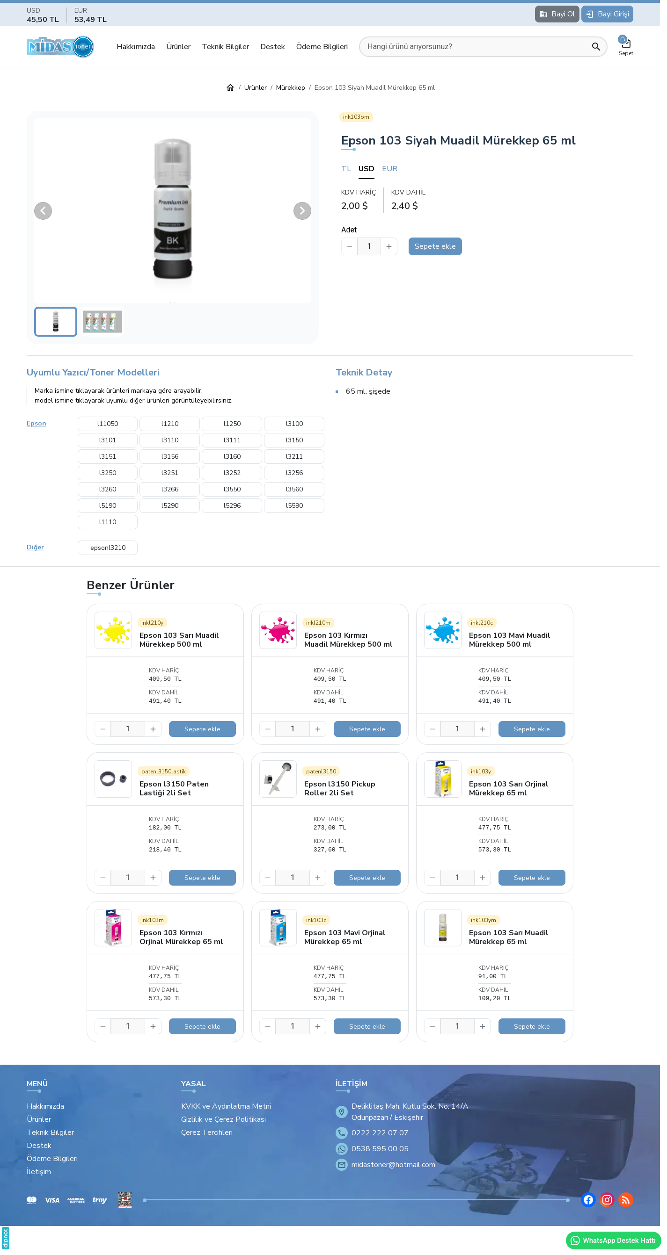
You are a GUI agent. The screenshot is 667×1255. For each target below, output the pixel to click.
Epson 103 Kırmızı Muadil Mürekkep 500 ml (348, 639)
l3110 (169, 440)
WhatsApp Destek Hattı (613, 1240)
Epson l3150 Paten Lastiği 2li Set (174, 788)
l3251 (169, 473)
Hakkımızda (136, 47)
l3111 (232, 440)
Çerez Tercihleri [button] (207, 1132)
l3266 (169, 489)
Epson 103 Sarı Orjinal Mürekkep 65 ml (509, 788)
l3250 (107, 473)
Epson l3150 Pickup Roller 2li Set (339, 788)
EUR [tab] (389, 169)
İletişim (39, 1172)
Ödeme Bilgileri (322, 47)
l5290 (169, 505)
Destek (272, 47)
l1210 (169, 423)
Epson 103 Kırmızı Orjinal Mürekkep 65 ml (181, 937)
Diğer (35, 547)
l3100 (294, 423)
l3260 (107, 489)
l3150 (294, 440)
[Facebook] (588, 1199)
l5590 (294, 505)
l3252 (232, 473)
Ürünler (178, 47)
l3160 (232, 456)
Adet (349, 229)
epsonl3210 (107, 547)
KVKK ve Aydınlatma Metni (226, 1106)
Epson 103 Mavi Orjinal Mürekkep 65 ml (345, 937)
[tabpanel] (487, 200)
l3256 (294, 473)
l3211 (294, 456)
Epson (36, 423)
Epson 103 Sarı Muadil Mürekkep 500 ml (179, 639)
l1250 (232, 423)
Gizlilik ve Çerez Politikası (223, 1119)
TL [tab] (346, 169)
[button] (172, 210)
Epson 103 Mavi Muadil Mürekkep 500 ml (509, 639)
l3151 (107, 456)
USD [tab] (366, 169)
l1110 (107, 522)
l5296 (232, 505)
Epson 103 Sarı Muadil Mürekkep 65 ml (509, 937)
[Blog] (625, 1199)
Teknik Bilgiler (225, 47)
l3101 (107, 440)
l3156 (169, 456)
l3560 (294, 489)
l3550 (232, 489)
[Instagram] (607, 1199)
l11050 (107, 423)
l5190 (107, 505)
